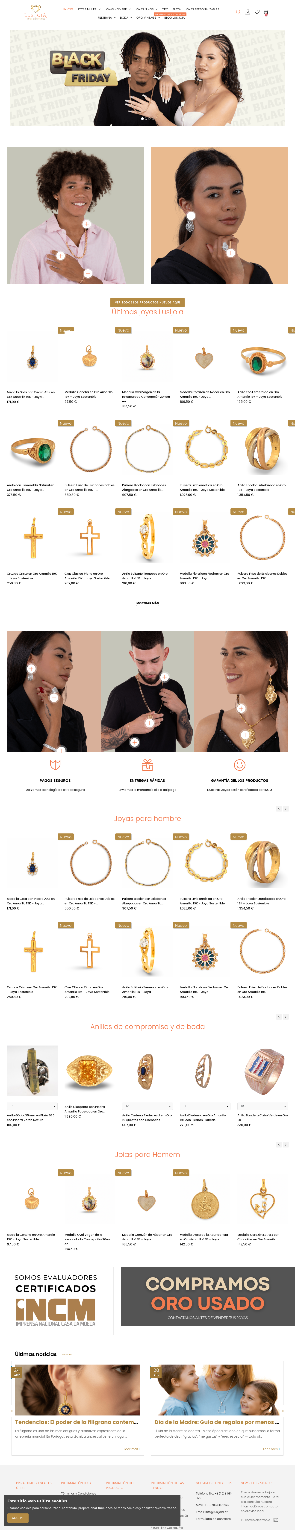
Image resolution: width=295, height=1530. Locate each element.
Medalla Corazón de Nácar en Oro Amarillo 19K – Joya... (205, 394)
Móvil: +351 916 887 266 (212, 1505)
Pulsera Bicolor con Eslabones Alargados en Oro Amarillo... (144, 487)
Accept (18, 1518)
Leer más (132, 1449)
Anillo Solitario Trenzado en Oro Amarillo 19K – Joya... (145, 576)
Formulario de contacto (213, 1519)
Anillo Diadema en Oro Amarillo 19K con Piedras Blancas (203, 1118)
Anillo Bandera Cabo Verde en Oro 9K (262, 1118)
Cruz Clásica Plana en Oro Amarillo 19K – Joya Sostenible (87, 576)
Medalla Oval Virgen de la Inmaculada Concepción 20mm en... (146, 397)
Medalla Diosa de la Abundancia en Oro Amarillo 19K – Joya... (204, 1237)
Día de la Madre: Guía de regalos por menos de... (220, 1422)
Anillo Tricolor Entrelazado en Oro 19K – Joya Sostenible (261, 487)
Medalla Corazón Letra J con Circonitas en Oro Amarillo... (258, 1237)
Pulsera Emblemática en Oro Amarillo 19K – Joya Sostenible (202, 487)
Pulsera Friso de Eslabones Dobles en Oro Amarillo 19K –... (90, 487)
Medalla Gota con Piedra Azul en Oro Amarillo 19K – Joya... (31, 394)
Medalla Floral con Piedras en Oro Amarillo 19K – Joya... (204, 576)
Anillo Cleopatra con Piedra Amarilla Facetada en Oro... (85, 1109)
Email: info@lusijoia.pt (212, 1512)
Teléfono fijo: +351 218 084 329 (214, 1496)
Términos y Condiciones (78, 1493)
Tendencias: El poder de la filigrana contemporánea (86, 1422)
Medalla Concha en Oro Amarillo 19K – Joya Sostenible (88, 394)
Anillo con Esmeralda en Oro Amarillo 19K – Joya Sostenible (259, 394)
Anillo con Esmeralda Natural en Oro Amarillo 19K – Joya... (30, 487)
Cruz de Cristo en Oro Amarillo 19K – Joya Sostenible (32, 576)
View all (67, 1354)
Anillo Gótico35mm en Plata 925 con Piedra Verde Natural (30, 1118)
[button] (13, 82)
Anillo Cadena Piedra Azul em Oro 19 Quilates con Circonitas (147, 1118)
